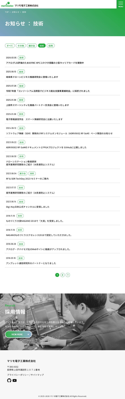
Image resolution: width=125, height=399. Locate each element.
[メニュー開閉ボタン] (121, 4)
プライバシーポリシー (18, 374)
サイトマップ (37, 374)
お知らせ (15, 12)
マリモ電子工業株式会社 (21, 361)
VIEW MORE (17, 334)
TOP (7, 12)
